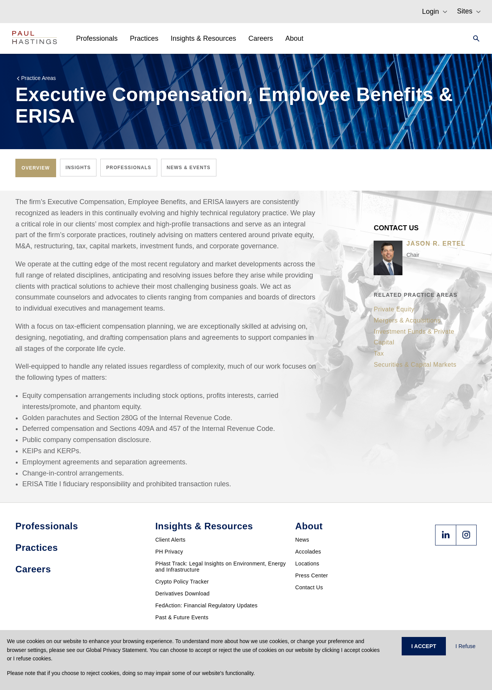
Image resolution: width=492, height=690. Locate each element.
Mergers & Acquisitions (407, 320)
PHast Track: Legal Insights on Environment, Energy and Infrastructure (220, 566)
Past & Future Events (181, 617)
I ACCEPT (423, 646)
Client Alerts (170, 540)
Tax (379, 353)
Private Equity (394, 309)
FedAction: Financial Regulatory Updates (206, 605)
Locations (307, 563)
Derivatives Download (182, 593)
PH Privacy (169, 552)
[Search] (474, 38)
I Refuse (465, 646)
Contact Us (309, 587)
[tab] (35, 168)
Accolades (308, 552)
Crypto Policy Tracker (182, 582)
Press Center (311, 575)
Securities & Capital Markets (415, 364)
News (302, 540)
